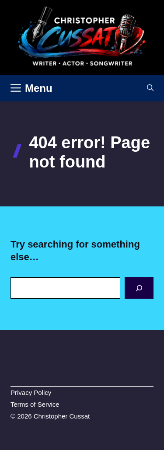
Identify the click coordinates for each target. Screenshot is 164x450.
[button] (150, 88)
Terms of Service (34, 404)
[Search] (139, 288)
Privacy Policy (30, 392)
